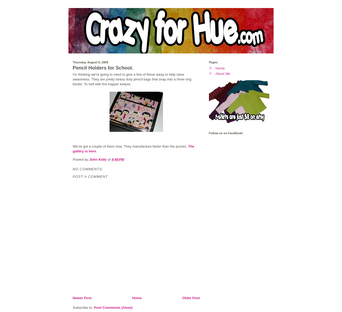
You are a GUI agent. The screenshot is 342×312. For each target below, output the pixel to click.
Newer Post (82, 298)
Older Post (191, 298)
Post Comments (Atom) (113, 308)
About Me (222, 74)
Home (137, 298)
